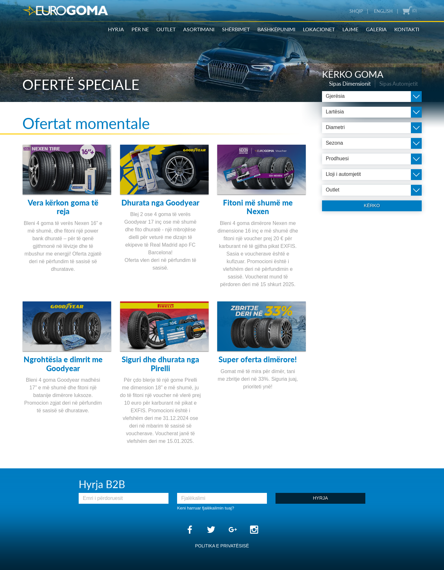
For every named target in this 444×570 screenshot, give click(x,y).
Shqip (356, 11)
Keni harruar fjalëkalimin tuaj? (205, 508)
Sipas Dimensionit (357, 83)
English (383, 11)
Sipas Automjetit (401, 83)
